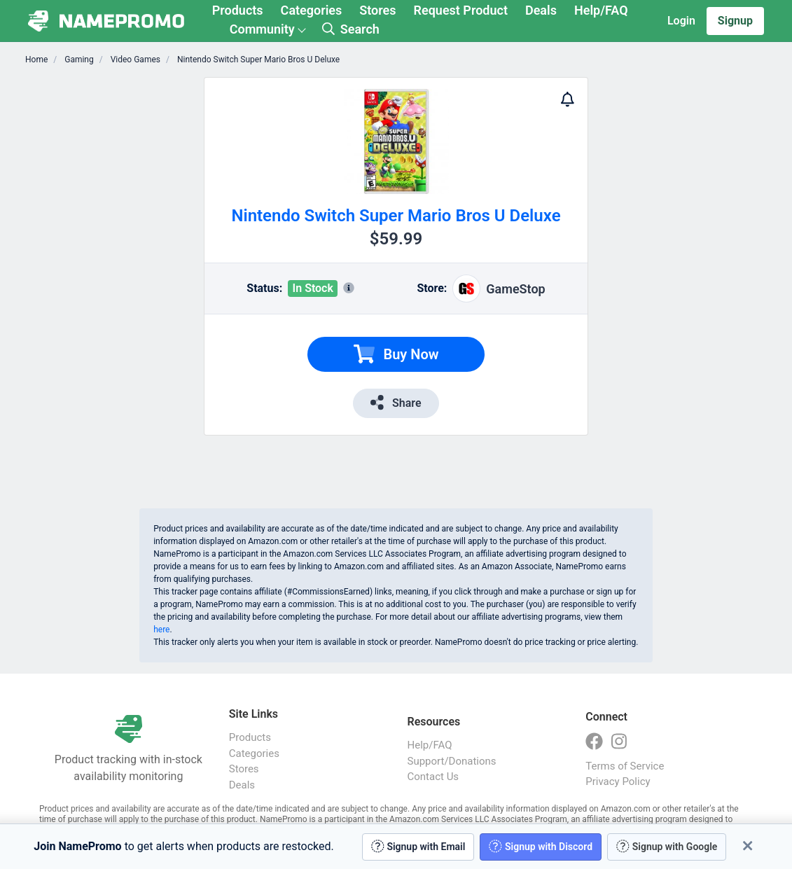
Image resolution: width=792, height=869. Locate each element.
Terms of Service (624, 766)
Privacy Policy (617, 781)
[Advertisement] (128, 287)
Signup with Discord (540, 846)
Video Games (134, 59)
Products (237, 10)
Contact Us (433, 776)
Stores (377, 10)
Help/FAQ (601, 10)
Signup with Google (666, 846)
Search (351, 29)
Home (36, 59)
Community (262, 29)
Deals (541, 10)
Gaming (77, 59)
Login (681, 20)
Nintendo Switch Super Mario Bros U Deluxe (257, 59)
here (161, 629)
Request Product (461, 10)
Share (395, 402)
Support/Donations (452, 761)
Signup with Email (418, 846)
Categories (311, 10)
